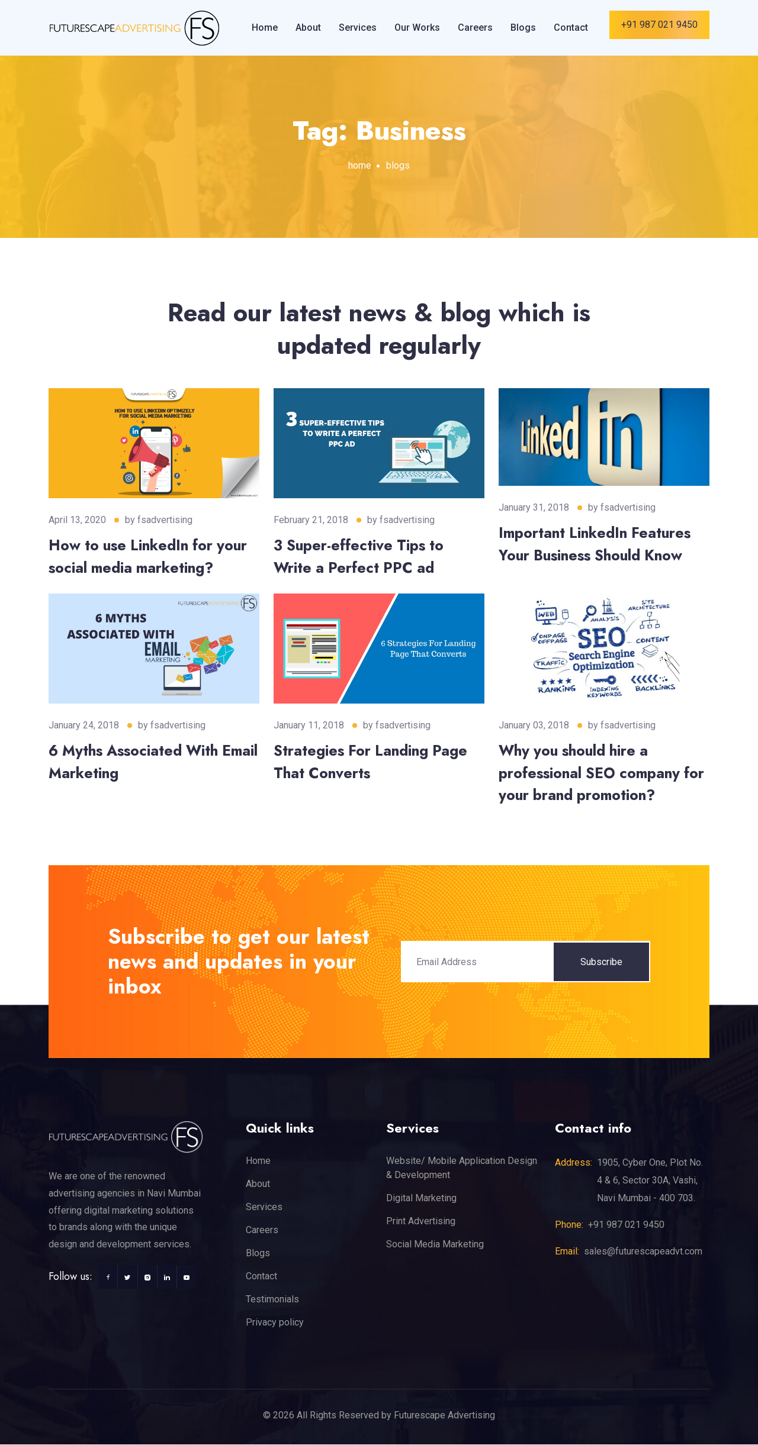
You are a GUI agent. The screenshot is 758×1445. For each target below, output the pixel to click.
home (359, 165)
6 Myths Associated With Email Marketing (135, 762)
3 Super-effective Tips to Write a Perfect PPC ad (360, 556)
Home (265, 27)
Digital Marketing (421, 1198)
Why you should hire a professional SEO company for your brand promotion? (603, 773)
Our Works (417, 27)
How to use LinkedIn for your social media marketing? (150, 556)
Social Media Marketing (435, 1244)
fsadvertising (164, 519)
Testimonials (272, 1299)
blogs (398, 165)
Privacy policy (275, 1322)
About (308, 27)
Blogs (523, 27)
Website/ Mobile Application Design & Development (461, 1168)
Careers (475, 27)
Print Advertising (420, 1221)
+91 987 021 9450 (659, 24)
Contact (571, 27)
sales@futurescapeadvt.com (643, 1251)
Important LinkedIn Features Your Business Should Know (597, 544)
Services (358, 27)
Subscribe (601, 961)
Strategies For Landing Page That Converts (372, 762)
